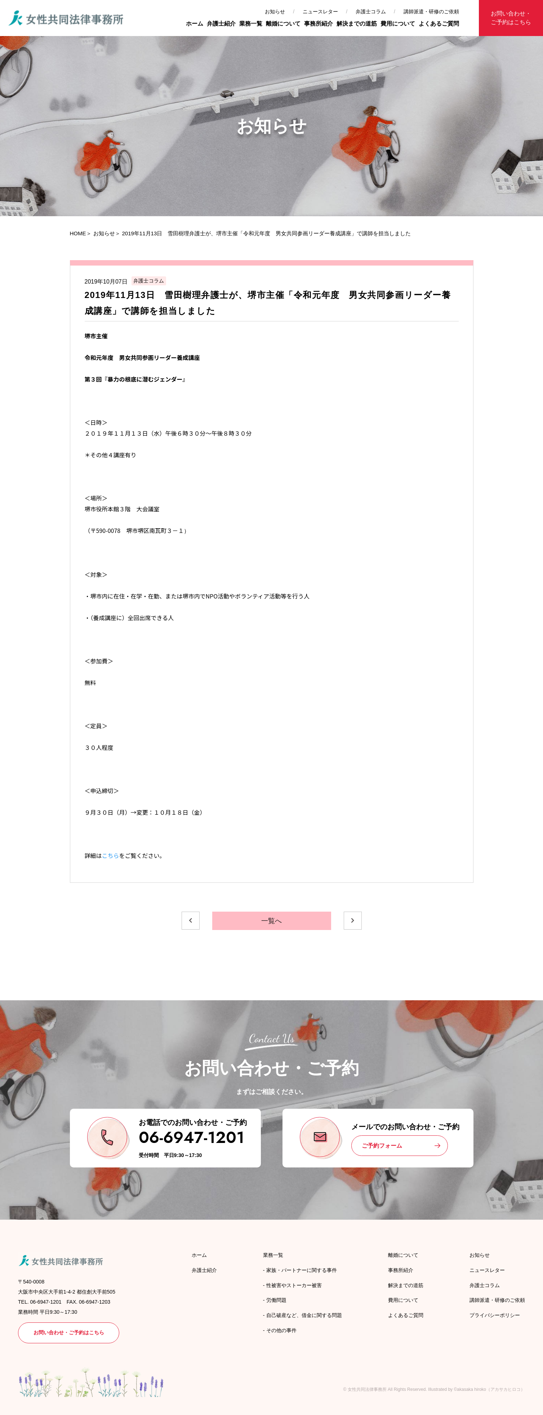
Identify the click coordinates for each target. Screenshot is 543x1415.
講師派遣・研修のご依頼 (431, 11)
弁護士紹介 (221, 24)
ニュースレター (320, 11)
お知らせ (275, 11)
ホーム (194, 24)
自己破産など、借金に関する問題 (304, 1315)
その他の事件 (281, 1330)
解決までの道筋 (357, 24)
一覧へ (271, 921)
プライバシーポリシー (494, 1315)
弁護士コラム (371, 11)
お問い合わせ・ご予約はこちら (511, 17)
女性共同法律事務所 (367, 1389)
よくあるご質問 (439, 24)
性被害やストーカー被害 (294, 1285)
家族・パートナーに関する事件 (301, 1270)
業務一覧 (250, 24)
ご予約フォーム (382, 1146)
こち (108, 855)
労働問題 (276, 1300)
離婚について (283, 24)
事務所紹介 (318, 24)
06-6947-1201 (191, 1137)
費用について (397, 24)
